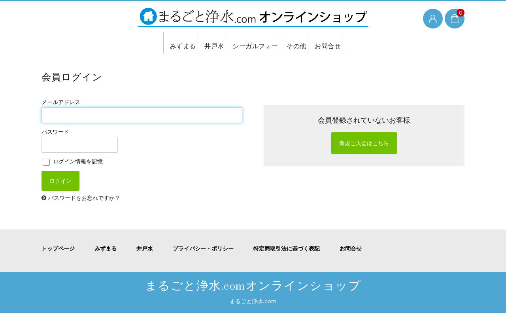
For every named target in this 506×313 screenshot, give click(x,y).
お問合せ (330, 43)
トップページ (58, 248)
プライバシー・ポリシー (203, 248)
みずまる (175, 43)
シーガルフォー (253, 43)
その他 (296, 43)
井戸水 (210, 43)
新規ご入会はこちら (364, 143)
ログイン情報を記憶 (73, 161)
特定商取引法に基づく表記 (286, 248)
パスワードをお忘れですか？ (84, 198)
